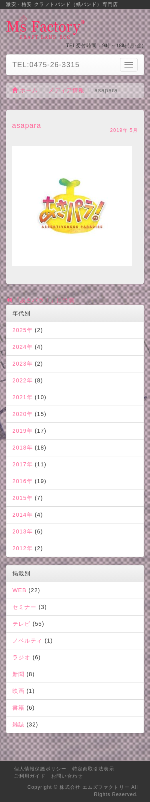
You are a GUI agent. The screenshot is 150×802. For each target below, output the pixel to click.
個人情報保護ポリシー (40, 769)
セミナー (24, 607)
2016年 (22, 481)
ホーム (25, 90)
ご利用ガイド (30, 776)
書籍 (18, 707)
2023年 (22, 363)
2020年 (22, 414)
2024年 (22, 347)
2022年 (22, 380)
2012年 (22, 548)
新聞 (18, 674)
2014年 (22, 514)
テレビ (21, 624)
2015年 (22, 498)
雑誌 (18, 724)
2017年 (22, 464)
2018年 (22, 447)
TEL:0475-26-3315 (46, 65)
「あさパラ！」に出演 (40, 300)
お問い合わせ (67, 776)
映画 (18, 691)
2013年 (22, 531)
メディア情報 (66, 90)
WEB (19, 590)
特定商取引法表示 (93, 769)
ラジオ (21, 657)
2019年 (22, 431)
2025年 (22, 330)
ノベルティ (27, 640)
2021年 (22, 397)
